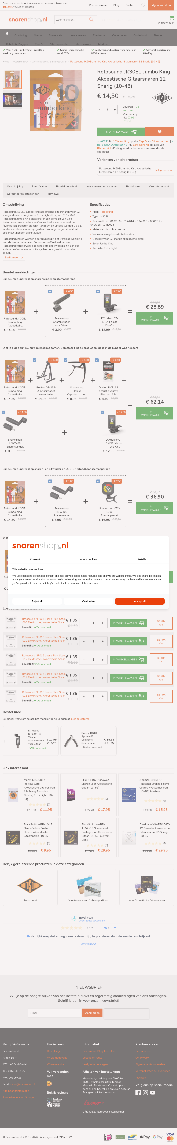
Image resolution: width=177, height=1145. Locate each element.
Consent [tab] (35, 559)
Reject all (37, 601)
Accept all (140, 601)
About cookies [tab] (88, 559)
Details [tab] (142, 559)
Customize (88, 601)
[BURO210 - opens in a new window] (151, 546)
